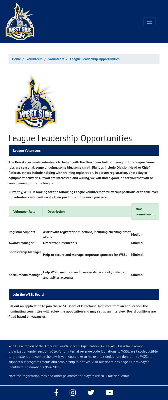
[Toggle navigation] (150, 21)
